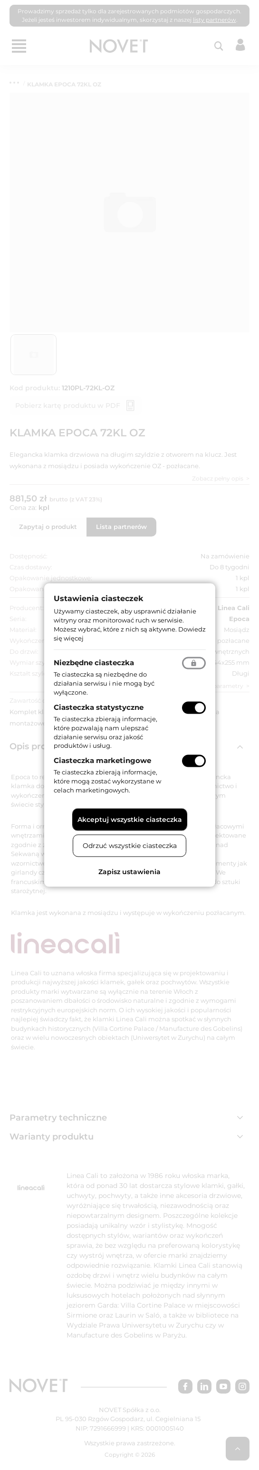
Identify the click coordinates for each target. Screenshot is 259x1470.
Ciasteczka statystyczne (99, 707)
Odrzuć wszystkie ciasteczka (130, 845)
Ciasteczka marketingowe (102, 760)
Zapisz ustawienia (129, 871)
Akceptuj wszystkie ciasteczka (129, 819)
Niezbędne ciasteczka (94, 662)
